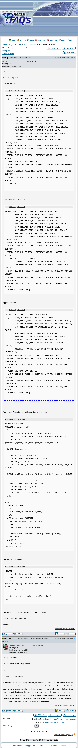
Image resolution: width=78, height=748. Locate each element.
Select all (12, 91)
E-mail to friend (8, 54)
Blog (12, 40)
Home (71, 40)
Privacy (63, 745)
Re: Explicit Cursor (13, 638)
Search (21, 40)
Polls (27, 48)
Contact (54, 745)
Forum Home (17, 745)
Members (40, 40)
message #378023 (25, 57)
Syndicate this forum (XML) (62, 734)
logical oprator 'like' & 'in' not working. (60, 719)
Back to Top (39, 731)
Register (52, 40)
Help (30, 40)
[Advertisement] (55, 18)
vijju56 (5, 61)
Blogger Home (31, 745)
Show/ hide (20, 91)
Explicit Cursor (11, 58)
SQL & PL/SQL (15, 45)
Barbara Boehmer (16, 645)
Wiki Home (44, 745)
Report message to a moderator (65, 628)
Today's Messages (15, 48)
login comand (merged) (54, 722)
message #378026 (28, 638)
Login (62, 40)
